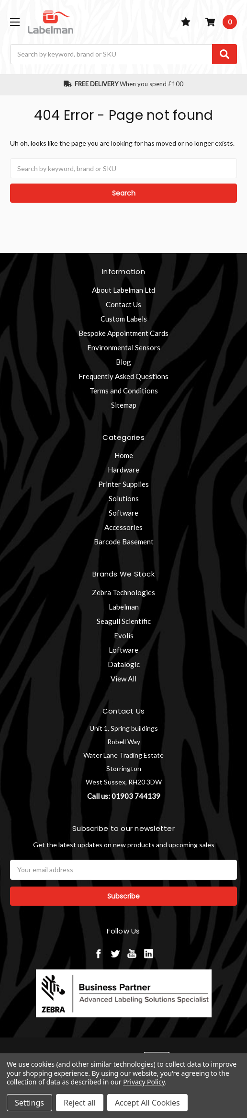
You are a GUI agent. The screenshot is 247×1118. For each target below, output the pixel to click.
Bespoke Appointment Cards (123, 333)
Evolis (124, 635)
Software (123, 512)
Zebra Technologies (123, 592)
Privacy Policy (144, 1081)
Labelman (124, 606)
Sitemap (123, 405)
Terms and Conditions (124, 390)
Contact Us (123, 304)
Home (123, 455)
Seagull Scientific (124, 621)
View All (123, 678)
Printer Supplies (123, 484)
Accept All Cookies (147, 1102)
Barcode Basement (124, 541)
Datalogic (124, 664)
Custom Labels (124, 318)
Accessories (123, 527)
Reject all (80, 1102)
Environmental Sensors (123, 347)
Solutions (124, 498)
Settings (29, 1102)
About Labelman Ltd (123, 290)
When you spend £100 (124, 84)
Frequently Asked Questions (123, 376)
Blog (123, 361)
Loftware (123, 649)
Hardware (123, 469)
